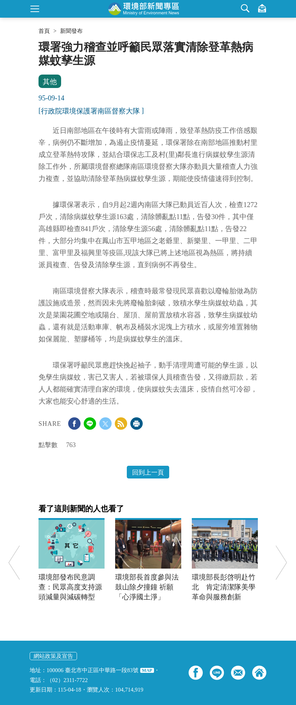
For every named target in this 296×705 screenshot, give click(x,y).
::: (41, 43)
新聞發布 (71, 31)
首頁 (44, 31)
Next (281, 562)
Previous (14, 562)
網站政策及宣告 (53, 656)
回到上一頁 (148, 472)
